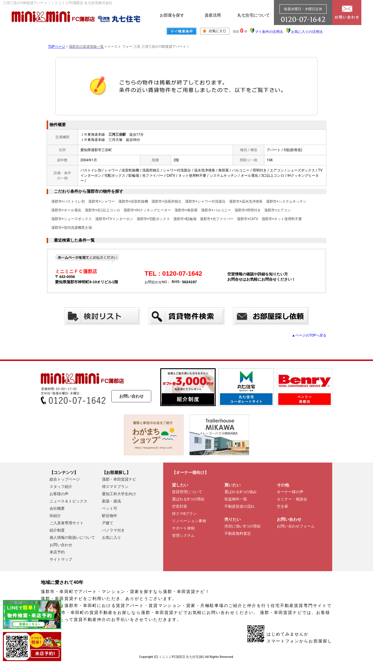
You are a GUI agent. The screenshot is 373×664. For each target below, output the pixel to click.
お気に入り (111, 537)
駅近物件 (109, 516)
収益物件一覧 (235, 499)
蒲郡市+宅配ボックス (153, 219)
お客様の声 (59, 494)
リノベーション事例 (189, 521)
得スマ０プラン (115, 486)
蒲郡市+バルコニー (216, 210)
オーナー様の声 (290, 492)
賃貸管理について (187, 492)
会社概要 (57, 508)
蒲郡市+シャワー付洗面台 (205, 201)
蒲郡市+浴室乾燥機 (133, 201)
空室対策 (179, 506)
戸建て (107, 523)
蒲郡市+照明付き (248, 210)
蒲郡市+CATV (247, 219)
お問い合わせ (131, 396)
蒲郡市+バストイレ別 (68, 201)
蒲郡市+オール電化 (66, 210)
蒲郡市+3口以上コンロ (102, 210)
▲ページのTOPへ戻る (309, 335)
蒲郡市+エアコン (277, 210)
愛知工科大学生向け (119, 494)
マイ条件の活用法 (269, 32)
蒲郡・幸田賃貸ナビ (119, 479)
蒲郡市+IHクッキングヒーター (147, 210)
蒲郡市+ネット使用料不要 (282, 219)
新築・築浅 (111, 501)
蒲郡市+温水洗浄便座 (246, 201)
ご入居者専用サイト (67, 523)
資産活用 (213, 15)
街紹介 (55, 516)
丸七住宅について (253, 15)
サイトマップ (61, 559)
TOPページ (56, 47)
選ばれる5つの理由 (188, 499)
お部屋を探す (172, 15)
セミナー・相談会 (292, 499)
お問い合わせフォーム (296, 526)
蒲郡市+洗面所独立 (167, 201)
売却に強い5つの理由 (242, 526)
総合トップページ (65, 479)
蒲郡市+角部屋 (186, 210)
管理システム (183, 535)
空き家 (282, 506)
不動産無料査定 (237, 533)
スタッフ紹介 (61, 486)
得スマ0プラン (184, 513)
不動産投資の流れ (239, 506)
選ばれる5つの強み (240, 492)
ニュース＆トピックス (68, 501)
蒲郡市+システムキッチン (286, 201)
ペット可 (109, 508)
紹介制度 (57, 530)
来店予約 (57, 552)
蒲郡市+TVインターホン (114, 219)
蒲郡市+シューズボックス (71, 219)
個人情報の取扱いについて (72, 537)
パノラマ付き (113, 530)
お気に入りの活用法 (307, 32)
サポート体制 (183, 528)
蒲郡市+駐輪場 (184, 219)
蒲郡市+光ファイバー (216, 219)
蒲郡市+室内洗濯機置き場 (71, 228)
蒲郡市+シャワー (101, 201)
